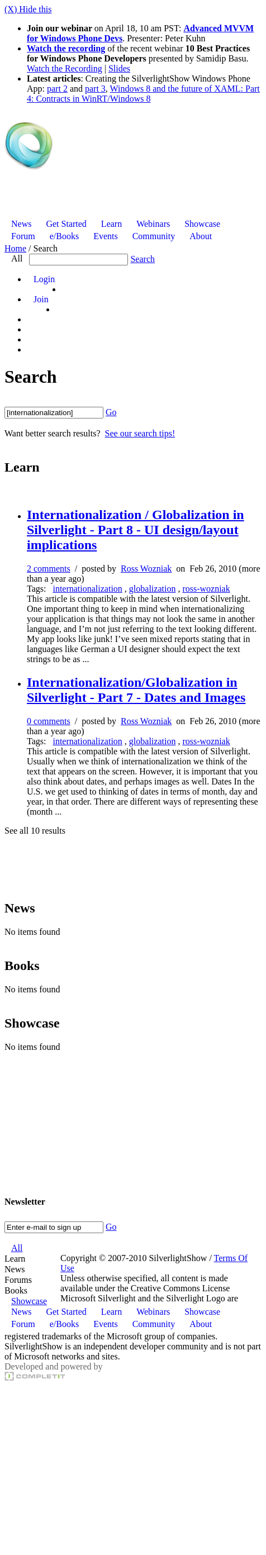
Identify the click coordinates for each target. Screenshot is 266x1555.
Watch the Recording (64, 68)
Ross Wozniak (146, 568)
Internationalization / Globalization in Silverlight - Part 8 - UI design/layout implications (135, 529)
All (16, 258)
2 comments (48, 568)
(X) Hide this (27, 9)
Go (111, 412)
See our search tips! (140, 433)
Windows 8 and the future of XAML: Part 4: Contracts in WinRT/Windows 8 (143, 93)
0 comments (48, 721)
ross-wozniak (206, 588)
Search (142, 259)
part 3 (95, 88)
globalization (152, 588)
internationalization (87, 588)
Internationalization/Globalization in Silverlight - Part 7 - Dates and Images (136, 690)
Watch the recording (66, 48)
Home (15, 248)
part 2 (57, 88)
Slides (119, 68)
